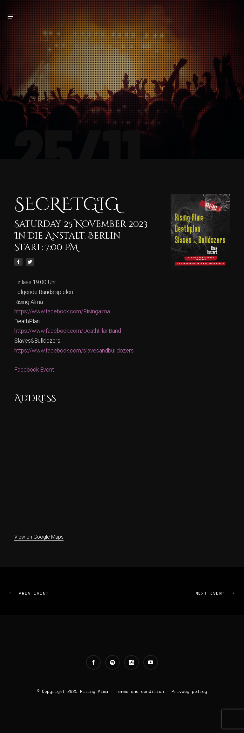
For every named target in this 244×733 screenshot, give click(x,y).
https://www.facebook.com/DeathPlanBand (67, 330)
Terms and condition (140, 691)
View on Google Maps (39, 537)
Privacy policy (189, 691)
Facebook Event (34, 369)
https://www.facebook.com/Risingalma (62, 311)
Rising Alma (94, 691)
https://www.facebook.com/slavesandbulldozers (74, 350)
